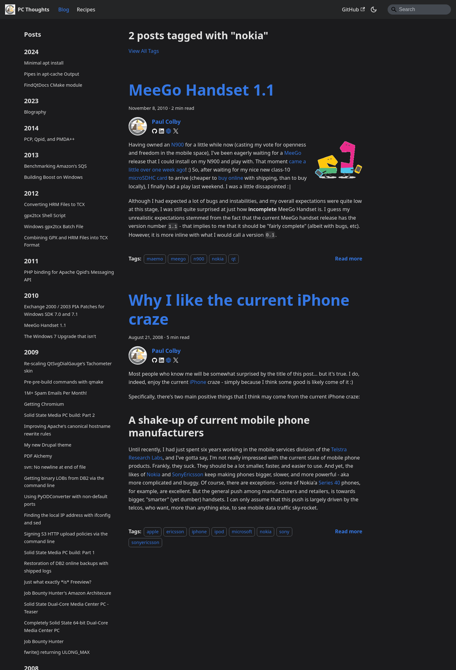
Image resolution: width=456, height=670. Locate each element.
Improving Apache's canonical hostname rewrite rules (67, 430)
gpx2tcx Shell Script (45, 215)
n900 (198, 259)
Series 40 (329, 482)
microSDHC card (148, 177)
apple (153, 532)
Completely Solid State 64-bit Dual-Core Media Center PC (66, 626)
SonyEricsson (188, 474)
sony (284, 532)
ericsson (175, 532)
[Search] (419, 9)
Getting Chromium (44, 404)
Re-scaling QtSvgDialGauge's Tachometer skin (68, 367)
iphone (199, 532)
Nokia (154, 474)
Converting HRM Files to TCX (54, 204)
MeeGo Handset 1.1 (45, 325)
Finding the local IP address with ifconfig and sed (67, 519)
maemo (155, 259)
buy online (230, 177)
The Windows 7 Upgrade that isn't (60, 336)
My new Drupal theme (47, 445)
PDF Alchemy (38, 456)
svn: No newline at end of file (55, 467)
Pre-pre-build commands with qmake (63, 382)
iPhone (198, 382)
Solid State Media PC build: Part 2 (59, 415)
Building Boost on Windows (53, 177)
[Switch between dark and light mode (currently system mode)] (374, 9)
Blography (35, 112)
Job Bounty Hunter (44, 641)
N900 (177, 144)
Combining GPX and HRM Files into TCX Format (66, 241)
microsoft (242, 532)
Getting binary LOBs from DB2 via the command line (64, 482)
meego (178, 259)
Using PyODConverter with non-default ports (65, 500)
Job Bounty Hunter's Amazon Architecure (67, 593)
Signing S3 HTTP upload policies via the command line (66, 537)
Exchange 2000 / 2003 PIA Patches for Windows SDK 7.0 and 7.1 (64, 310)
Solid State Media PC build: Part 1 (59, 552)
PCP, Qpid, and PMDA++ (49, 139)
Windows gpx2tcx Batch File (53, 226)
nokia (218, 259)
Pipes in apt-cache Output (51, 74)
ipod (219, 532)
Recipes (86, 9)
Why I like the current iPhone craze (239, 309)
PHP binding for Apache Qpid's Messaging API (69, 276)
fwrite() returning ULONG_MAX (57, 652)
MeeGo (292, 152)
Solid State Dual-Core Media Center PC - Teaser (66, 608)
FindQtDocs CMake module (53, 85)
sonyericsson (145, 542)
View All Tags (144, 50)
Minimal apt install (43, 63)
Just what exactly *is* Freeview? (57, 582)
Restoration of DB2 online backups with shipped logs (66, 567)
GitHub (353, 9)
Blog (63, 9)
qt (233, 259)
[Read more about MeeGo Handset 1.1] (348, 258)
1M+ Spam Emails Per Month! (55, 393)
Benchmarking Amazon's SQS (55, 166)
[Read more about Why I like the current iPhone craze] (348, 531)
